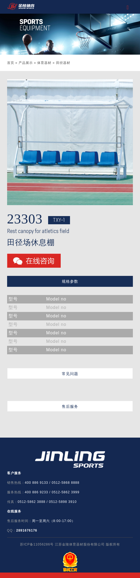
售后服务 (70, 406)
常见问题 (70, 373)
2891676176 (26, 530)
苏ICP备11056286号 (37, 544)
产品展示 (26, 63)
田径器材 (63, 63)
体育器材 (44, 63)
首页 (10, 63)
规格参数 (70, 281)
